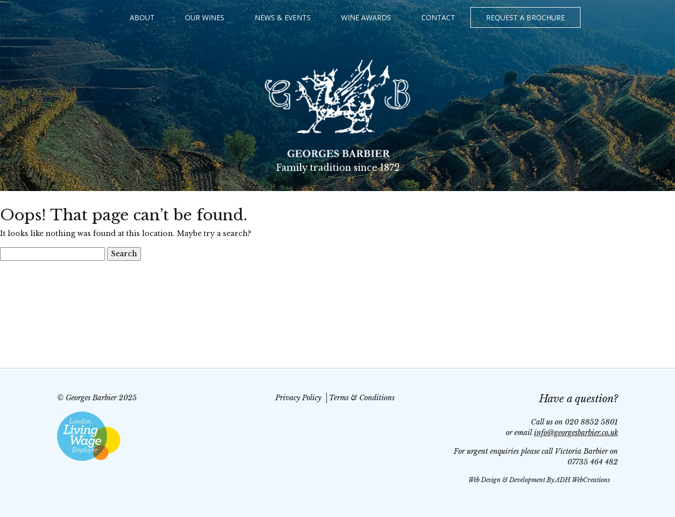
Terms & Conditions (362, 397)
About (142, 17)
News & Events (283, 17)
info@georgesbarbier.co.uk (576, 432)
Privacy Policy (298, 397)
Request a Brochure (525, 17)
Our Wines (204, 17)
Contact (438, 17)
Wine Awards (366, 17)
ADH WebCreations (582, 480)
